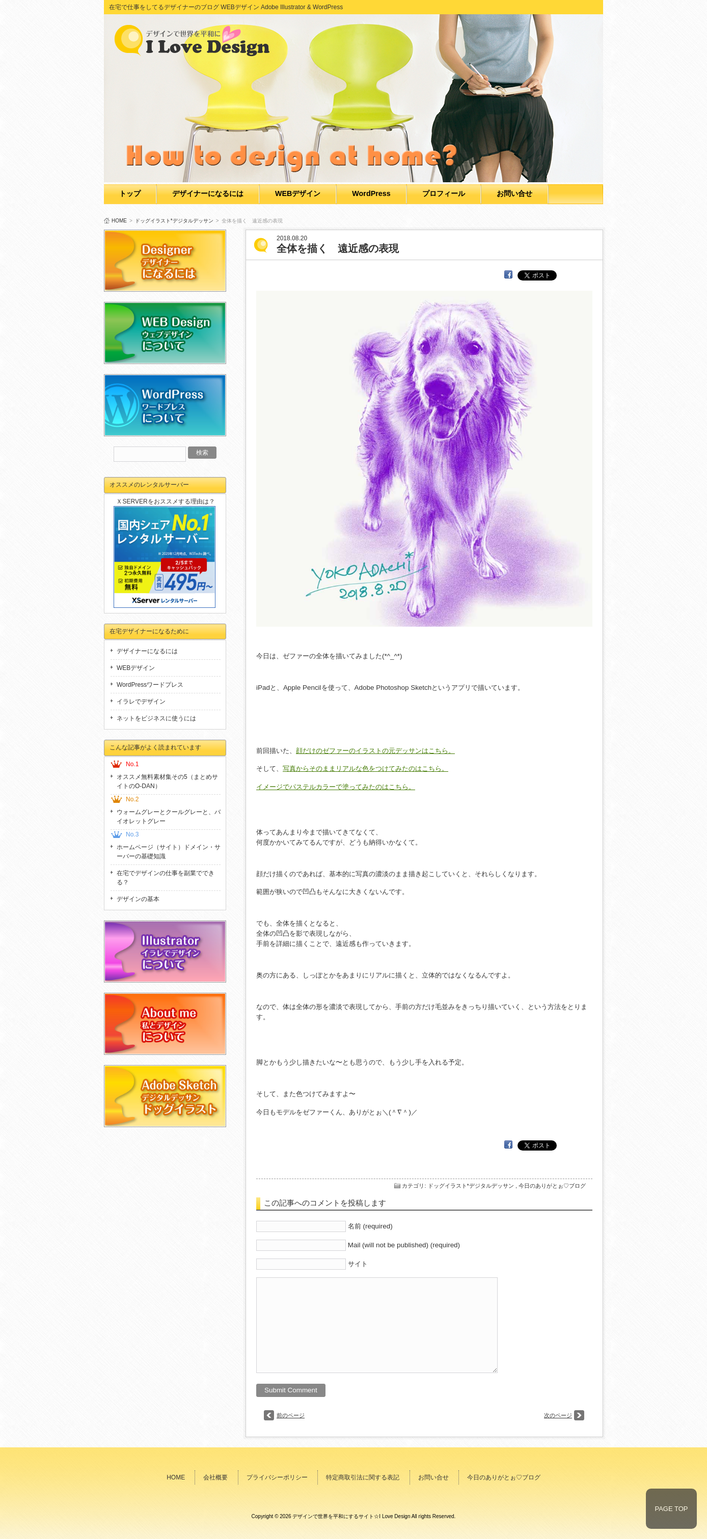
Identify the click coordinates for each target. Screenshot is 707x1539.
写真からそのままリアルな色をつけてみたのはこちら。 (365, 768)
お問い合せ (514, 193)
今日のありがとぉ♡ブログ (552, 1186)
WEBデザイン (297, 193)
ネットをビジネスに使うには (156, 718)
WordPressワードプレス (150, 684)
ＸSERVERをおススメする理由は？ (165, 501)
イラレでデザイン (141, 701)
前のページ (291, 1415)
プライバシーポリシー (277, 1477)
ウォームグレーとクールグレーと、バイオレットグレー (169, 816)
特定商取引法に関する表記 (362, 1477)
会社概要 (215, 1477)
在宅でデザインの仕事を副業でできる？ (165, 878)
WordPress (371, 193)
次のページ (558, 1415)
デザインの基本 (138, 899)
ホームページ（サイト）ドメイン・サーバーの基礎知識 (169, 852)
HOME (119, 220)
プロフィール (443, 193)
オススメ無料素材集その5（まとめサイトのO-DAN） (167, 781)
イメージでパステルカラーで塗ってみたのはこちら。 (335, 787)
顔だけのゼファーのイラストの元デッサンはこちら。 (375, 750)
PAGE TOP (671, 1509)
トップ (130, 193)
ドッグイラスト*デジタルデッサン (174, 220)
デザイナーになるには (207, 193)
